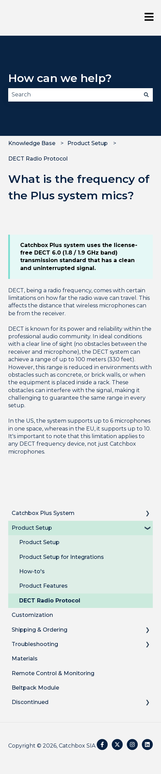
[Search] (146, 94)
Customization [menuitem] (32, 615)
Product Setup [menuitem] (32, 528)
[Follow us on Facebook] (102, 744)
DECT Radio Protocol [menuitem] (49, 600)
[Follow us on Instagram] (132, 744)
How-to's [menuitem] (32, 571)
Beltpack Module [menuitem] (35, 687)
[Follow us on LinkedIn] (147, 744)
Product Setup (87, 143)
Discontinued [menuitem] (30, 702)
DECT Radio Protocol (38, 158)
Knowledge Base (31, 143)
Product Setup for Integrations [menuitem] (61, 557)
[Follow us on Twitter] (117, 744)
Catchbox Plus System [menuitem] (43, 513)
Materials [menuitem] (25, 658)
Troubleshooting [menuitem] (35, 644)
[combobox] (74, 94)
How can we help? (60, 78)
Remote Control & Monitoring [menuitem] (53, 673)
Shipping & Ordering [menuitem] (39, 629)
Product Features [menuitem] (43, 586)
